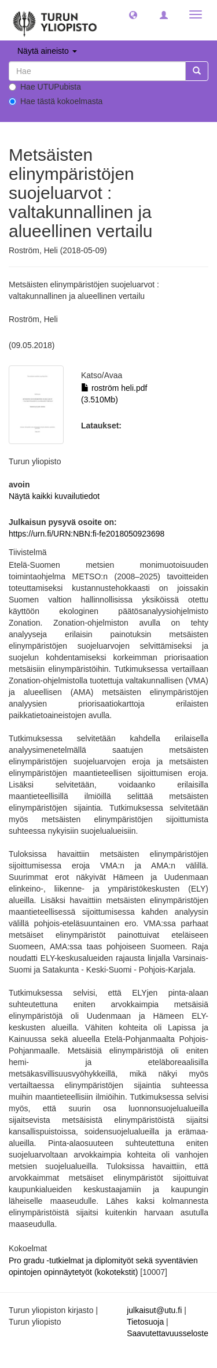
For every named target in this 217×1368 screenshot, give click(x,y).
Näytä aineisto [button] (47, 51)
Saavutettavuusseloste (167, 1333)
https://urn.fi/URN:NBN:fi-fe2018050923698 (86, 533)
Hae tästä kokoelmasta (55, 101)
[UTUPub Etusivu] (55, 20)
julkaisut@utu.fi (154, 1310)
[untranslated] (97, 71)
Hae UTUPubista (45, 86)
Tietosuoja (145, 1321)
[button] (133, 14)
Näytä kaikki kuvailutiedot (54, 496)
